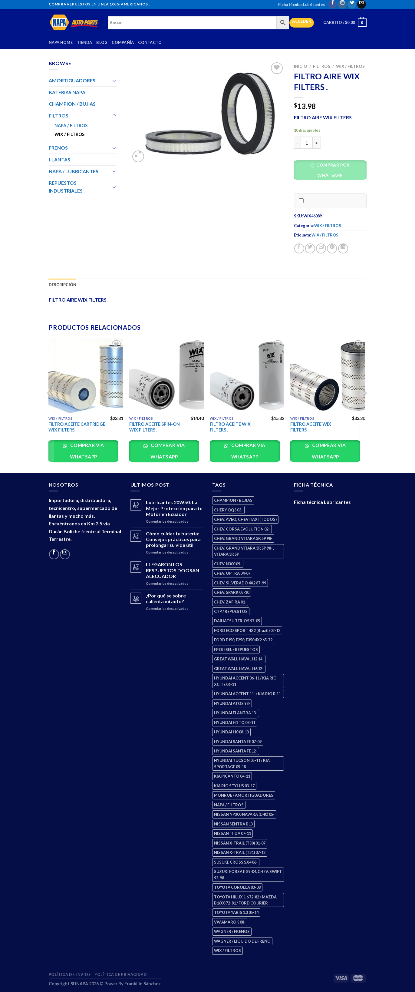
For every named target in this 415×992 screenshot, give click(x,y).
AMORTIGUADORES (72, 80)
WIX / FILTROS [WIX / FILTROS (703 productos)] (227, 950)
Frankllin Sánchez (142, 983)
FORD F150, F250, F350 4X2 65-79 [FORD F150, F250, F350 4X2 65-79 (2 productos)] (243, 639)
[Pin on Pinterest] (332, 248)
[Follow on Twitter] (351, 4)
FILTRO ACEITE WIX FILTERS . (230, 427)
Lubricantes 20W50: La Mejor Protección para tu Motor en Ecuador (174, 508)
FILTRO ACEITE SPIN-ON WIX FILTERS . (154, 427)
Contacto (150, 42)
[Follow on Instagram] (342, 4)
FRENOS (58, 147)
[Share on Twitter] (310, 248)
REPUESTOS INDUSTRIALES (66, 186)
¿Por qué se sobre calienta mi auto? (166, 598)
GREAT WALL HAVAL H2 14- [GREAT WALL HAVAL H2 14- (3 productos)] (239, 658)
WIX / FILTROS (350, 66)
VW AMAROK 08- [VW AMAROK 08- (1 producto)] (229, 922)
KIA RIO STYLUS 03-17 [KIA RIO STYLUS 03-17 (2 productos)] (234, 785)
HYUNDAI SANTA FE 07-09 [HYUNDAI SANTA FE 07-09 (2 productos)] (238, 741)
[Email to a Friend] (321, 248)
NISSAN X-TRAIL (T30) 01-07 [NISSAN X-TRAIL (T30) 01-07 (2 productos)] (239, 843)
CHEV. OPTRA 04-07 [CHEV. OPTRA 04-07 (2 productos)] (232, 573)
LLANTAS (59, 159)
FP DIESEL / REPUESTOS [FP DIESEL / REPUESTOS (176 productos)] (236, 649)
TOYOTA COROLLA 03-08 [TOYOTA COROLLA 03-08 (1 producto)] (237, 887)
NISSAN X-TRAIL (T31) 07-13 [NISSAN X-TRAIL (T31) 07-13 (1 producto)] (239, 852)
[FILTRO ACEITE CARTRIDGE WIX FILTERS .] (85, 376)
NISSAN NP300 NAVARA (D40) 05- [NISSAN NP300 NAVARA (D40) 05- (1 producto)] (244, 814)
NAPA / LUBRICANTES (73, 171)
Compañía (123, 42)
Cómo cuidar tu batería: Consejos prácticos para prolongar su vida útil (173, 539)
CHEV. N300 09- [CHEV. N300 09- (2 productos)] (228, 563)
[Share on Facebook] (299, 248)
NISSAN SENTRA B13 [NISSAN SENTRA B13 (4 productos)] (233, 824)
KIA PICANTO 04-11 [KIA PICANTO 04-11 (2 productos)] (232, 776)
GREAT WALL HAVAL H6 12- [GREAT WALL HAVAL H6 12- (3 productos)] (239, 668)
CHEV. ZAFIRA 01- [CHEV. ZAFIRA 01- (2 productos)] (230, 602)
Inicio (300, 66)
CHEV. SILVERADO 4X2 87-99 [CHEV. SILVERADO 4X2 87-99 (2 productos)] (240, 582)
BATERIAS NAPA (67, 92)
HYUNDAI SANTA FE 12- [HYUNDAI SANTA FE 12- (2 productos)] (235, 751)
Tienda (84, 42)
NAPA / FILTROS (70, 125)
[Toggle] (114, 80)
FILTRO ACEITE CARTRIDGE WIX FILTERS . (76, 427)
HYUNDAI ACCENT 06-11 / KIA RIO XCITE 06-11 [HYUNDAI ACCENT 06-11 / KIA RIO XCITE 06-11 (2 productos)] (245, 681)
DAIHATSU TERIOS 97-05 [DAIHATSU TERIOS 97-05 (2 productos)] (237, 620)
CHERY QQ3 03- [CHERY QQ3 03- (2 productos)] (228, 510)
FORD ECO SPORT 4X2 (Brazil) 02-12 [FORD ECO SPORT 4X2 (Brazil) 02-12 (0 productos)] (247, 630)
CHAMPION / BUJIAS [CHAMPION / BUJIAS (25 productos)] (233, 500)
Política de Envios (70, 974)
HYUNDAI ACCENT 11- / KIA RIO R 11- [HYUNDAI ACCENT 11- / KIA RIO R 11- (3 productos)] (248, 693)
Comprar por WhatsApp (332, 170)
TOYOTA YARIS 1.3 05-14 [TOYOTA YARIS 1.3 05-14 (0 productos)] (236, 912)
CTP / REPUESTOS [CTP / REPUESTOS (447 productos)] (231, 611)
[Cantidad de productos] (307, 143)
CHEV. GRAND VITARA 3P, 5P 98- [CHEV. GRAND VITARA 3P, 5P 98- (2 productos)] (243, 538)
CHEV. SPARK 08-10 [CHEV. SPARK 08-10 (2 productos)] (231, 592)
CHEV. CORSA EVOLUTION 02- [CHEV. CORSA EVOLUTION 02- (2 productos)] (242, 529)
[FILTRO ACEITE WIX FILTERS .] (247, 376)
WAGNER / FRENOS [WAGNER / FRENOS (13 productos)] (232, 931)
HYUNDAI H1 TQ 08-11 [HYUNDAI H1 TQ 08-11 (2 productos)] (234, 722)
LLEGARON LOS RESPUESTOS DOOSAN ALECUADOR (172, 570)
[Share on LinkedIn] (343, 248)
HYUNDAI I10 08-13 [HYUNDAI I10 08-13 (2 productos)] (231, 731)
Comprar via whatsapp (86, 450)
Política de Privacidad (120, 974)
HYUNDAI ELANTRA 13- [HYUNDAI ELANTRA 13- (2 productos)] (235, 712)
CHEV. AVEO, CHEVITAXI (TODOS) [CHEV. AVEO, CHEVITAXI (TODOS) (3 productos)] (245, 519)
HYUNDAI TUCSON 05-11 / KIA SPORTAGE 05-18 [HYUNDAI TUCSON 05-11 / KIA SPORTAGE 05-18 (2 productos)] (242, 763)
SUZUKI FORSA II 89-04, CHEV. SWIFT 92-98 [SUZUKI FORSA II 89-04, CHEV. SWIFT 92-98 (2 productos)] (248, 874)
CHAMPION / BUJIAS (72, 104)
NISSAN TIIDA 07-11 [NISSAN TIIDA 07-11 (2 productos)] (232, 833)
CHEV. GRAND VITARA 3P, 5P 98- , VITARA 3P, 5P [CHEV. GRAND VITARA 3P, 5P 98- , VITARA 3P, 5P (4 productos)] (244, 551)
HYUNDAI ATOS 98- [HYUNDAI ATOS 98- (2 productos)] (232, 703)
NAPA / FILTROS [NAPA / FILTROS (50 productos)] (229, 804)
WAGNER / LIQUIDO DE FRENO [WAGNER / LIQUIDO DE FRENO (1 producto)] (242, 941)
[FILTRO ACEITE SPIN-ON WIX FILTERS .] (166, 376)
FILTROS (321, 66)
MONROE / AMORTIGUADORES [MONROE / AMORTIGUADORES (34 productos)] (243, 795)
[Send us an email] (361, 4)
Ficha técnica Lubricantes (301, 4)
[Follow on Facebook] (332, 4)
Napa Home (61, 42)
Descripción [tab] (63, 284)
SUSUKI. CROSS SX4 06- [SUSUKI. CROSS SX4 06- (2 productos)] (236, 862)
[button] (332, 171)
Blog (101, 42)
